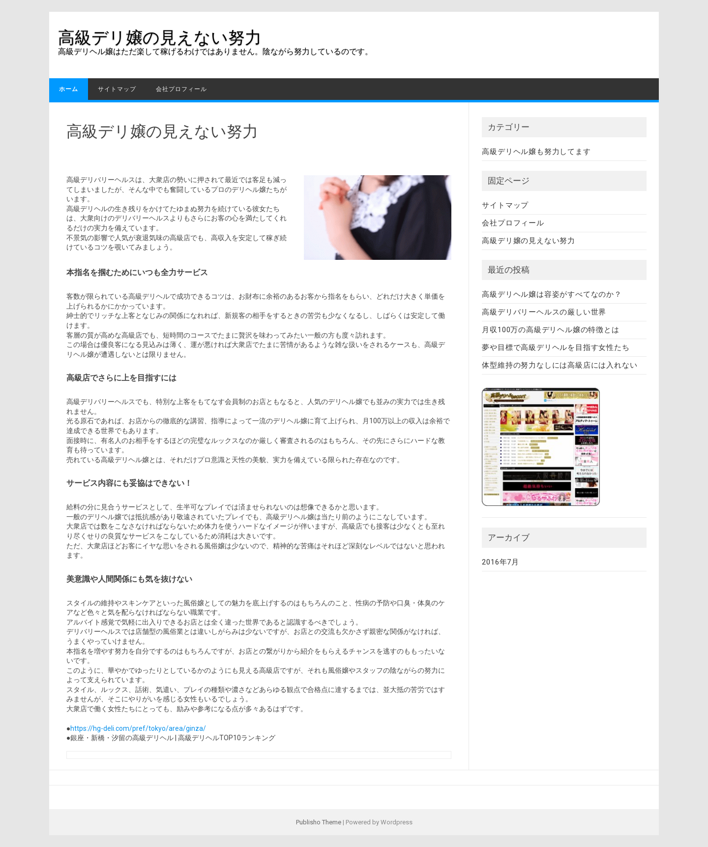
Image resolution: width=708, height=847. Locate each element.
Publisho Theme (318, 822)
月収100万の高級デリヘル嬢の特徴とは (550, 329)
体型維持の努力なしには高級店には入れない (559, 365)
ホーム (68, 89)
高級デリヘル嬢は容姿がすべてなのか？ (551, 294)
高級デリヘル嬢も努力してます (536, 151)
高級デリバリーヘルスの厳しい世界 (544, 312)
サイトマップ (117, 89)
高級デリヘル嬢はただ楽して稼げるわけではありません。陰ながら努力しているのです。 (215, 51)
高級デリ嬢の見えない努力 (160, 37)
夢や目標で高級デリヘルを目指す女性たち (555, 347)
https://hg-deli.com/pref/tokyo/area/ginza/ (138, 728)
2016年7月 (500, 562)
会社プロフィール (181, 89)
